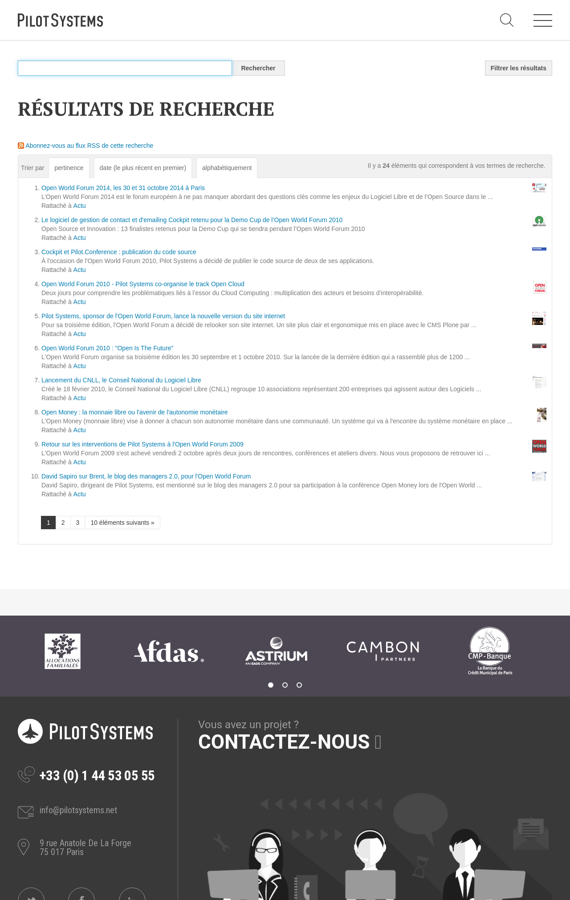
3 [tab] (299, 685)
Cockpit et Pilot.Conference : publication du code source (118, 251)
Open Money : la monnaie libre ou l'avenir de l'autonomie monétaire (134, 412)
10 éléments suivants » (122, 522)
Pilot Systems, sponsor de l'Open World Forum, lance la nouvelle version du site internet (163, 316)
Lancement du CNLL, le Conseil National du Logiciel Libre (121, 380)
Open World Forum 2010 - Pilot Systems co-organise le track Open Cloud (142, 284)
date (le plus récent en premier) (143, 167)
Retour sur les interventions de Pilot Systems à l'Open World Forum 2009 (142, 444)
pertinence (68, 167)
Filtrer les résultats (518, 68)
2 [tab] (285, 685)
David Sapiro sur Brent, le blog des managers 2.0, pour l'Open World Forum (146, 476)
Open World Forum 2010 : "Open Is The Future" (107, 348)
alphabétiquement (227, 167)
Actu (79, 205)
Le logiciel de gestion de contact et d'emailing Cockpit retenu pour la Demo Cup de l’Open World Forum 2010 (191, 219)
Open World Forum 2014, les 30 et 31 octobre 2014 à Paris (123, 187)
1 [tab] (270, 685)
